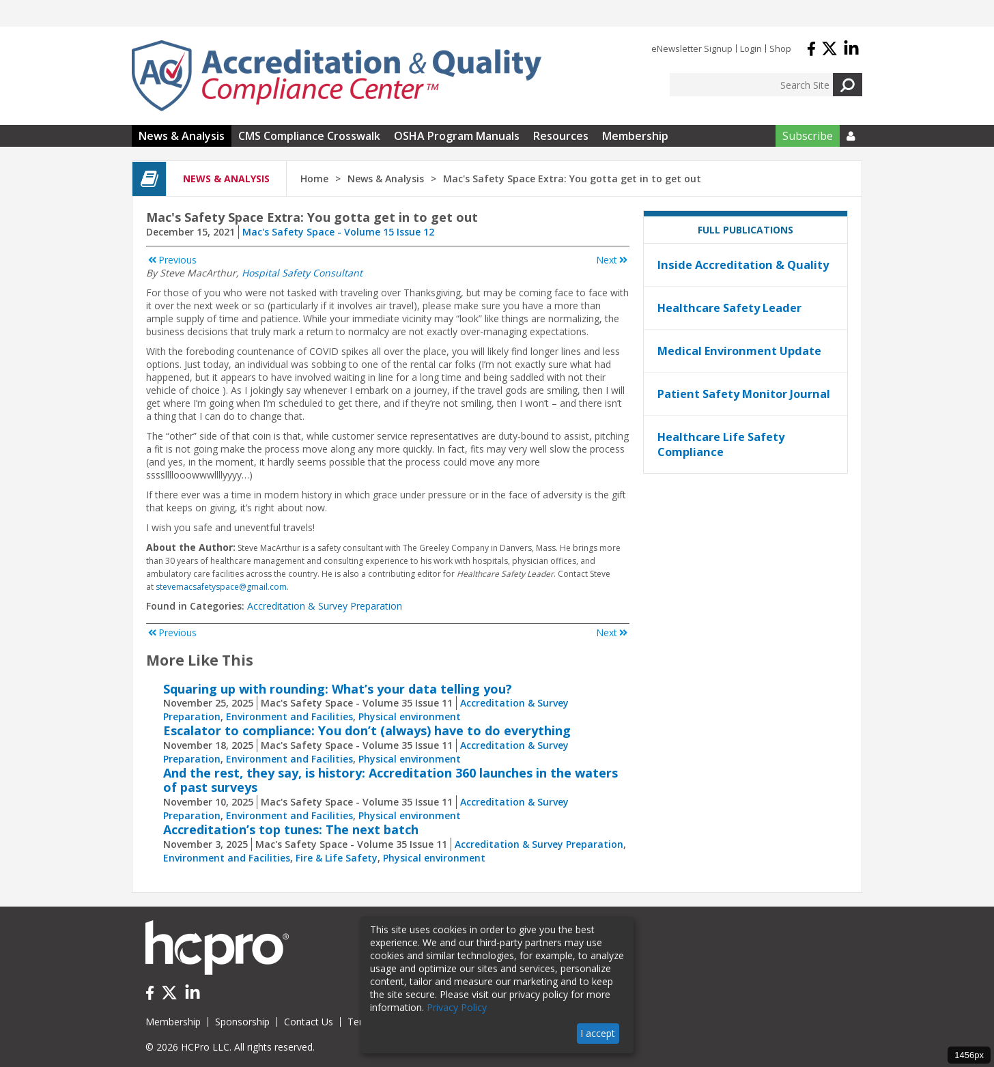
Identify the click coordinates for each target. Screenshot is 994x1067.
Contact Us (308, 1021)
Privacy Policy (457, 1007)
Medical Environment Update (739, 350)
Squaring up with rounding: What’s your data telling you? (337, 689)
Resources (560, 135)
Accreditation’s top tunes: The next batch (290, 829)
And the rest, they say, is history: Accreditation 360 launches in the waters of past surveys (390, 780)
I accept (597, 1033)
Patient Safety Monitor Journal (743, 393)
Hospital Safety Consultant (302, 272)
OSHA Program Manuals (457, 135)
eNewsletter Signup (692, 48)
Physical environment (409, 716)
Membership (635, 135)
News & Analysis (182, 135)
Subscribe (807, 135)
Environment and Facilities (289, 716)
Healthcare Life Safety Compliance (720, 444)
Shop (780, 48)
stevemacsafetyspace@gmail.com (221, 587)
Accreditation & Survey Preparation (324, 605)
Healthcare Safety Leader (729, 307)
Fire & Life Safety (337, 857)
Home (314, 178)
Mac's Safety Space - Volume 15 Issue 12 (338, 231)
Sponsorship (242, 1021)
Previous (171, 259)
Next (612, 259)
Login (751, 48)
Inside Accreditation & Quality (743, 264)
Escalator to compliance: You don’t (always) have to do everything (367, 730)
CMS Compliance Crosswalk (309, 135)
